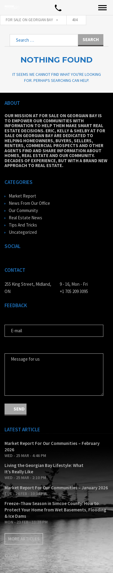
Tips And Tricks (23, 225)
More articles (23, 539)
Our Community (23, 210)
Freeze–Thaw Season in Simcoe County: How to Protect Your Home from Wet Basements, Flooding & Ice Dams (55, 510)
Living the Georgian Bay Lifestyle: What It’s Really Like (44, 468)
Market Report (22, 196)
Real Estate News (25, 218)
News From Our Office (29, 203)
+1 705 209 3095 (74, 291)
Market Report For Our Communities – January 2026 (56, 488)
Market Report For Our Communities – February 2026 (52, 446)
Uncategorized (23, 232)
